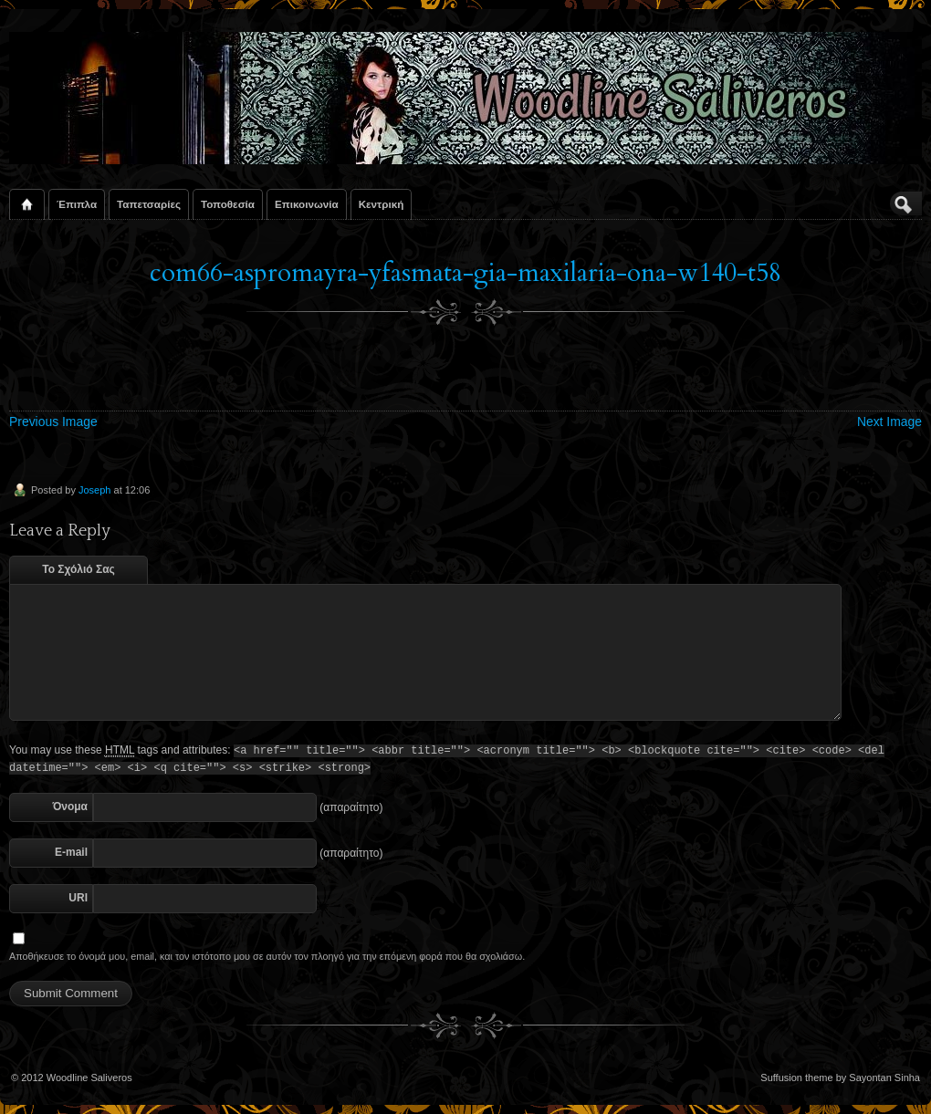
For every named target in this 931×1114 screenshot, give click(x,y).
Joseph (94, 489)
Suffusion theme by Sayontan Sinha (840, 1077)
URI (78, 897)
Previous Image (53, 421)
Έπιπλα (77, 204)
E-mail (71, 852)
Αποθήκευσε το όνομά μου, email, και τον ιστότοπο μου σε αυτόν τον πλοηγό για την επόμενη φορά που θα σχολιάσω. (267, 956)
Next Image (889, 421)
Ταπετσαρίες (149, 204)
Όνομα (70, 806)
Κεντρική (381, 204)
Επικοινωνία (307, 204)
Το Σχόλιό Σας (78, 569)
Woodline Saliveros (89, 1077)
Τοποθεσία (228, 204)
